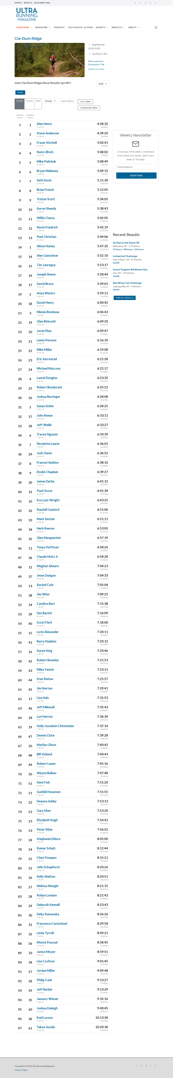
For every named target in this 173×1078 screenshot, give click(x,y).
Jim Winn (43, 594)
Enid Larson (45, 1017)
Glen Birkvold (46, 321)
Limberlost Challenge (125, 256)
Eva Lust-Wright (48, 500)
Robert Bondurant (49, 387)
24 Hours (139, 249)
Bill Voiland (44, 754)
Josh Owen (44, 453)
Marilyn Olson (46, 745)
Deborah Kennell (48, 904)
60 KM (116, 289)
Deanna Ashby (47, 801)
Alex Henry (44, 124)
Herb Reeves (45, 528)
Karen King (44, 650)
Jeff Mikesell (46, 707)
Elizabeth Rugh (47, 820)
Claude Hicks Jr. (47, 556)
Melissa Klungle (47, 886)
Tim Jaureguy (46, 265)
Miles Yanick (45, 669)
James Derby (46, 481)
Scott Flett (44, 622)
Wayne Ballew (46, 773)
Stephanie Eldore (48, 839)
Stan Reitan (45, 679)
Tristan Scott (46, 199)
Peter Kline (44, 829)
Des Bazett (44, 613)
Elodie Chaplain (47, 472)
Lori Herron (45, 716)
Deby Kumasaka (48, 914)
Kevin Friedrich (47, 227)
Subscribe (136, 175)
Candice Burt (46, 603)
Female (29, 101)
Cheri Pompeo (47, 857)
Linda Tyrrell (45, 933)
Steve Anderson (48, 133)
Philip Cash (44, 980)
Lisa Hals (43, 697)
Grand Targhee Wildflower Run (130, 269)
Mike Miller (44, 349)
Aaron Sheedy (46, 208)
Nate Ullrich (45, 152)
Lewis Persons (46, 340)
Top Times (85, 102)
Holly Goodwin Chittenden (55, 726)
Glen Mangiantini (49, 538)
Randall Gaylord (48, 509)
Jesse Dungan (46, 575)
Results (28, 3)
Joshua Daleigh (47, 1008)
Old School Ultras (81, 27)
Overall (19, 101)
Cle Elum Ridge (28, 38)
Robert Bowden (48, 660)
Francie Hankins (48, 462)
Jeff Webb (44, 425)
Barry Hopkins (46, 641)
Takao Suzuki (46, 1027)
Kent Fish (43, 782)
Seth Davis (44, 180)
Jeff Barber (45, 989)
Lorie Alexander (48, 632)
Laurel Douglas (47, 378)
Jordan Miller (46, 970)
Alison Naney (46, 246)
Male (38, 101)
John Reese (45, 415)
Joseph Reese (46, 274)
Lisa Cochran (46, 961)
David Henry (45, 302)
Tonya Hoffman (48, 547)
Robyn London (47, 895)
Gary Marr (44, 810)
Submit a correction (96, 69)
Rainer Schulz (46, 848)
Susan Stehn (45, 406)
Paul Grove (44, 490)
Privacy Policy (21, 1070)
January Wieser (47, 999)
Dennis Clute (45, 735)
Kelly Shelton (46, 876)
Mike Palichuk (46, 161)
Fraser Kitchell (47, 142)
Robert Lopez (46, 763)
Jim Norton (44, 688)
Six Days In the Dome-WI (126, 243)
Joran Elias (44, 331)
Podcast (59, 27)
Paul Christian (46, 236)
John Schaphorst (48, 867)
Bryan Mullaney (47, 171)
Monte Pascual (47, 942)
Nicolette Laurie (48, 443)
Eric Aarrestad (47, 359)
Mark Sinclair (46, 519)
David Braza (45, 284)
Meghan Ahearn (48, 566)
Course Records (89, 108)
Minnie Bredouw (48, 312)
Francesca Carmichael (52, 923)
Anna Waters (46, 293)
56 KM (116, 262)
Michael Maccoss (48, 368)
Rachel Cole (45, 585)
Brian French (45, 189)
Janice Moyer (46, 952)
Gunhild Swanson (49, 792)
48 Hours (128, 249)
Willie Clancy (46, 218)
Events (18, 3)
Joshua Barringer (48, 396)
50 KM (20, 92)
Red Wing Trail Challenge (127, 283)
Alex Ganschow (47, 255)
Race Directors (42, 3)
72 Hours (117, 249)
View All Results (124, 298)
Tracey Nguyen (47, 434)
